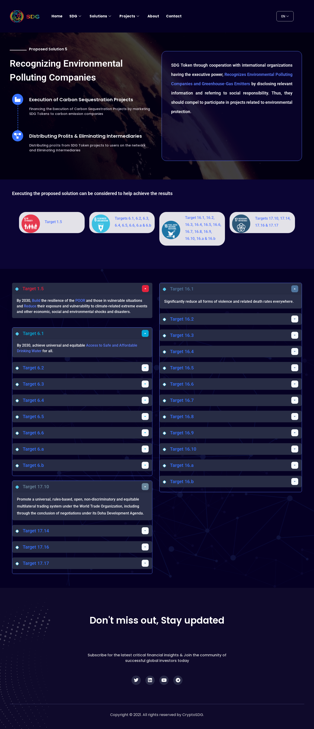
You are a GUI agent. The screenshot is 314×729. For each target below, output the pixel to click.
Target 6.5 (33, 416)
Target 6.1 (33, 333)
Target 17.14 (36, 531)
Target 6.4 (33, 400)
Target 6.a (33, 449)
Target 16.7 (182, 400)
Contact (174, 16)
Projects (129, 16)
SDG (75, 16)
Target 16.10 (183, 449)
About (153, 16)
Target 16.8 (182, 416)
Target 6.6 (33, 433)
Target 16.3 (182, 335)
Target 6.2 (33, 368)
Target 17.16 (36, 547)
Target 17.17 (36, 563)
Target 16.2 (182, 319)
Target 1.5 (53, 222)
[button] (82, 288)
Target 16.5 (182, 368)
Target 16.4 (182, 351)
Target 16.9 (182, 433)
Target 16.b (182, 481)
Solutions (100, 16)
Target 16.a (182, 465)
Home (56, 16)
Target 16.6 (182, 384)
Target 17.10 (36, 486)
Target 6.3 (33, 384)
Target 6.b (33, 465)
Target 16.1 (182, 289)
